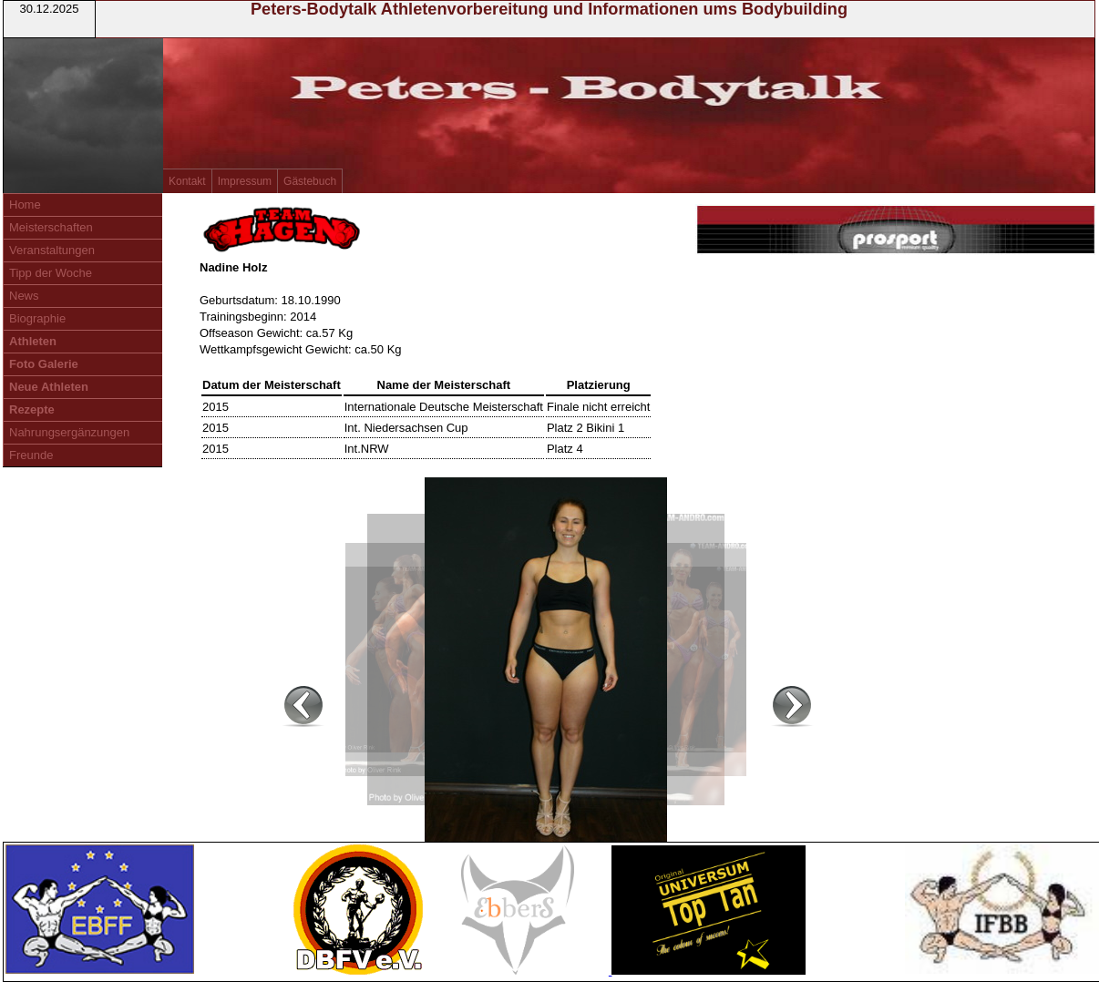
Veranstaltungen (52, 250)
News (24, 295)
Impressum (245, 181)
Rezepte (32, 409)
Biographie (37, 318)
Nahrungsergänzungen (69, 432)
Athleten (32, 341)
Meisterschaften (51, 227)
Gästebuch (309, 181)
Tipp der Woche (50, 273)
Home (25, 204)
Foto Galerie (43, 364)
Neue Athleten (48, 387)
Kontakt (187, 181)
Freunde (31, 455)
